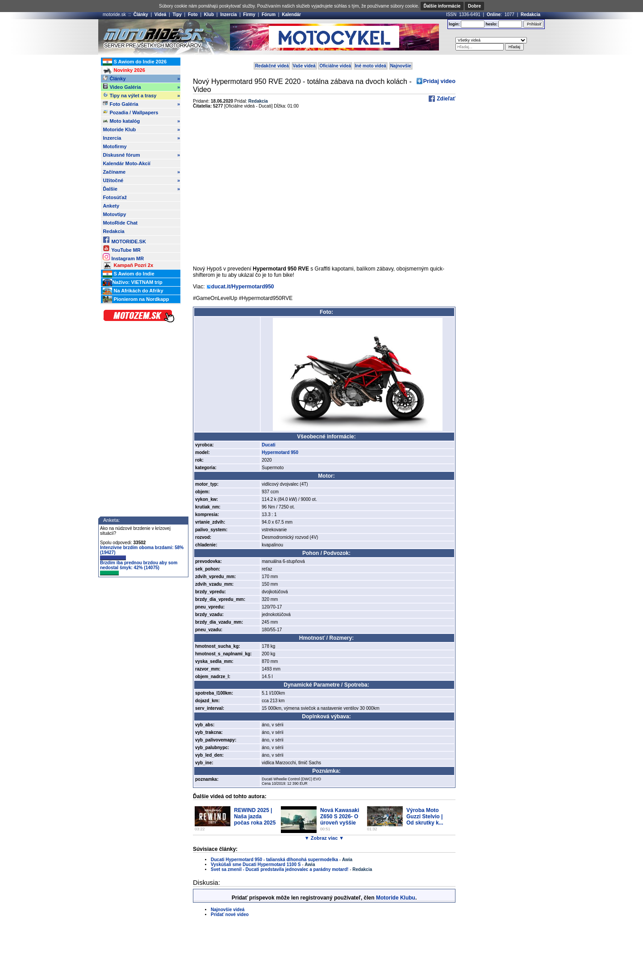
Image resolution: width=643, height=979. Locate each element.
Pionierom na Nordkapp (136, 299)
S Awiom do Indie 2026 (135, 62)
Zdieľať (445, 99)
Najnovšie (400, 65)
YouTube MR (121, 248)
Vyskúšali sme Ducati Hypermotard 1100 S (256, 864)
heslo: (491, 24)
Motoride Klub (141, 129)
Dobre (474, 6)
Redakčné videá (272, 65)
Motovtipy (114, 214)
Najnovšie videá (228, 909)
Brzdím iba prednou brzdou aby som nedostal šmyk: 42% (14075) (138, 567)
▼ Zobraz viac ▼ (324, 838)
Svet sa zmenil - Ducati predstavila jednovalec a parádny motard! (279, 869)
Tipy (176, 14)
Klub (209, 14)
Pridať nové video (230, 914)
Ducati (269, 444)
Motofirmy (114, 146)
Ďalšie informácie (442, 6)
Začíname (141, 171)
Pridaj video (439, 81)
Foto (193, 14)
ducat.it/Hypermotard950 (242, 286)
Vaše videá (304, 65)
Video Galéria (141, 87)
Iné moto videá (370, 65)
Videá (160, 14)
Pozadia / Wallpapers (130, 112)
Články (141, 14)
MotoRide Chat (120, 222)
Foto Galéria (141, 104)
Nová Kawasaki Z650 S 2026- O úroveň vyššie (339, 816)
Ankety (111, 205)
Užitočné (141, 180)
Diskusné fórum (141, 154)
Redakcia (530, 14)
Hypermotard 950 (280, 452)
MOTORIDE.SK (124, 240)
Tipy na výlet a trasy (141, 95)
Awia (347, 859)
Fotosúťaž (115, 197)
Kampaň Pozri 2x (128, 265)
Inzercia (228, 14)
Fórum (269, 14)
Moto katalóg (141, 121)
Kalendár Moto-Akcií (126, 163)
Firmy (249, 14)
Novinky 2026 (124, 70)
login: (454, 24)
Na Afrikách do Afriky (133, 291)
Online (494, 14)
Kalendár (291, 14)
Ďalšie (141, 188)
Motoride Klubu (395, 898)
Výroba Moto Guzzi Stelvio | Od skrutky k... (424, 816)
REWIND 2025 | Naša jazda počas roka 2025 (255, 816)
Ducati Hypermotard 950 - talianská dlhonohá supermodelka (274, 859)
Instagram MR (123, 257)
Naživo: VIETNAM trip (132, 282)
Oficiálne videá (335, 65)
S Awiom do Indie (128, 274)
